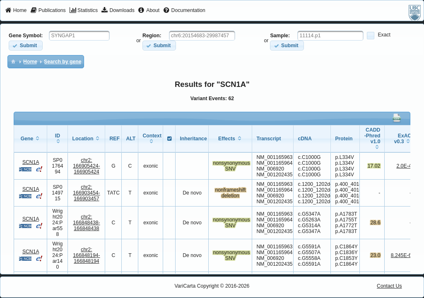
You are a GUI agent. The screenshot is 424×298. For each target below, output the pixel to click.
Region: (151, 35)
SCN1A (30, 162)
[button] (25, 45)
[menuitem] (16, 11)
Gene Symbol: (26, 35)
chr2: (86, 166)
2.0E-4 (403, 166)
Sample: (280, 35)
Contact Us (389, 286)
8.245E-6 (401, 255)
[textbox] (79, 36)
